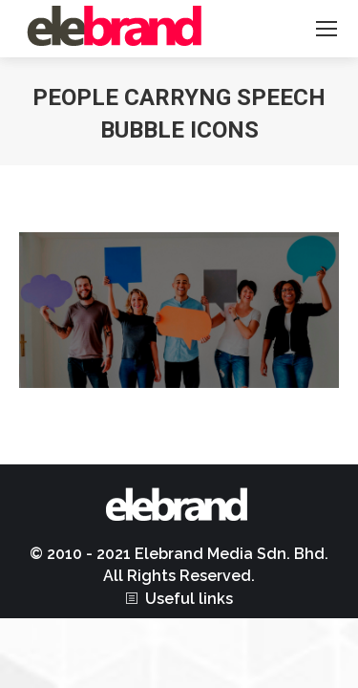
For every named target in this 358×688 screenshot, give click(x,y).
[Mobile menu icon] (326, 28)
